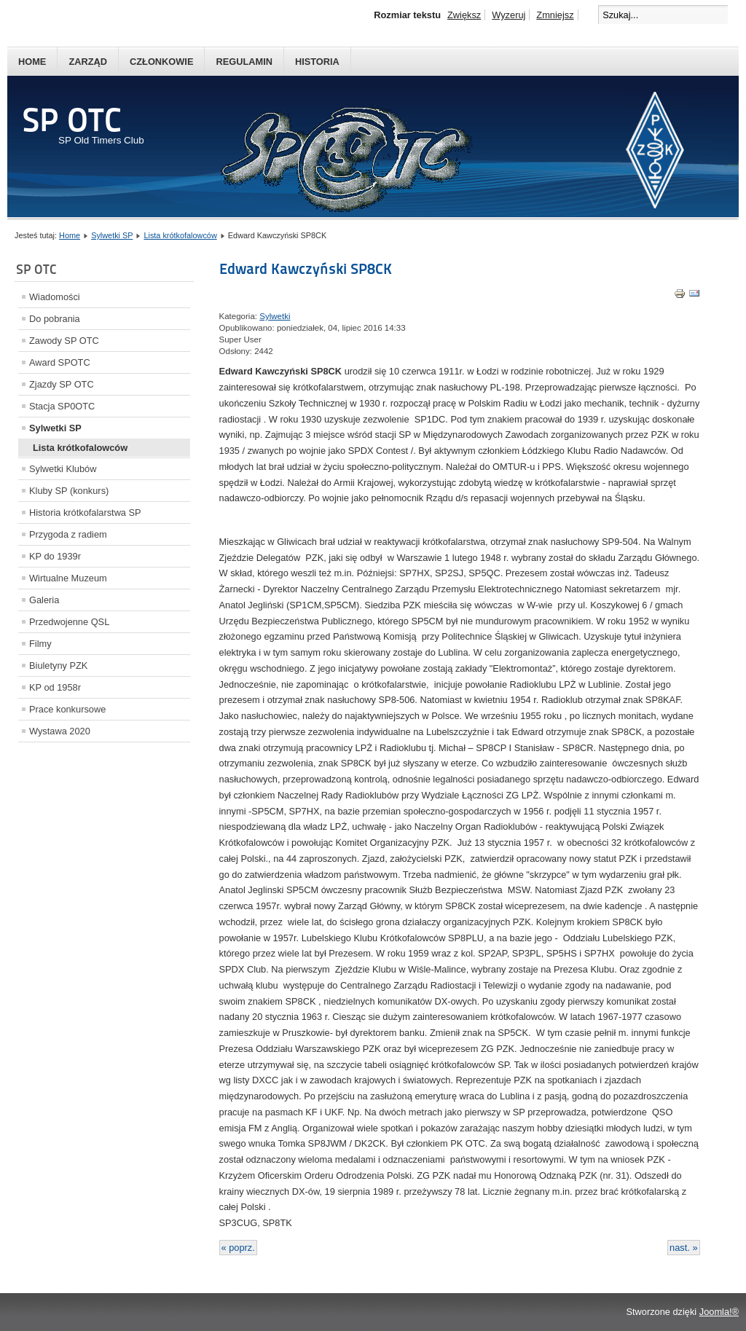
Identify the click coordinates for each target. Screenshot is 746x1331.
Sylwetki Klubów (62, 468)
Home (32, 61)
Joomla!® (719, 1311)
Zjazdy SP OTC (61, 384)
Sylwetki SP (112, 235)
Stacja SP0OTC (62, 406)
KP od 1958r (55, 687)
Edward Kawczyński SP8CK (305, 269)
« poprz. (238, 1247)
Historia (317, 61)
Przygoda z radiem (68, 534)
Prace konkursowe (67, 709)
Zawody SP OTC (64, 340)
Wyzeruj (508, 14)
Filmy (40, 643)
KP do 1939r (55, 556)
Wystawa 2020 (59, 731)
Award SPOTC (59, 362)
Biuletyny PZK (58, 665)
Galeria (44, 599)
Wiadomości (54, 296)
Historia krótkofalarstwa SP (85, 512)
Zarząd (87, 61)
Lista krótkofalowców (180, 235)
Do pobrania (54, 318)
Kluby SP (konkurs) (69, 490)
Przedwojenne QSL (69, 621)
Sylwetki (274, 316)
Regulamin (244, 61)
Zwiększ (464, 14)
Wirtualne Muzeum (68, 578)
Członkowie (161, 61)
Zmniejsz (554, 14)
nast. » (683, 1247)
